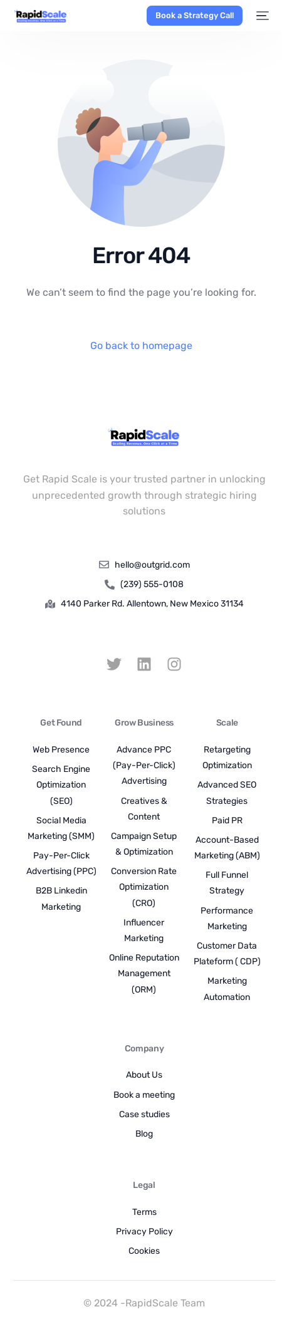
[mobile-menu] (262, 16)
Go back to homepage (141, 346)
